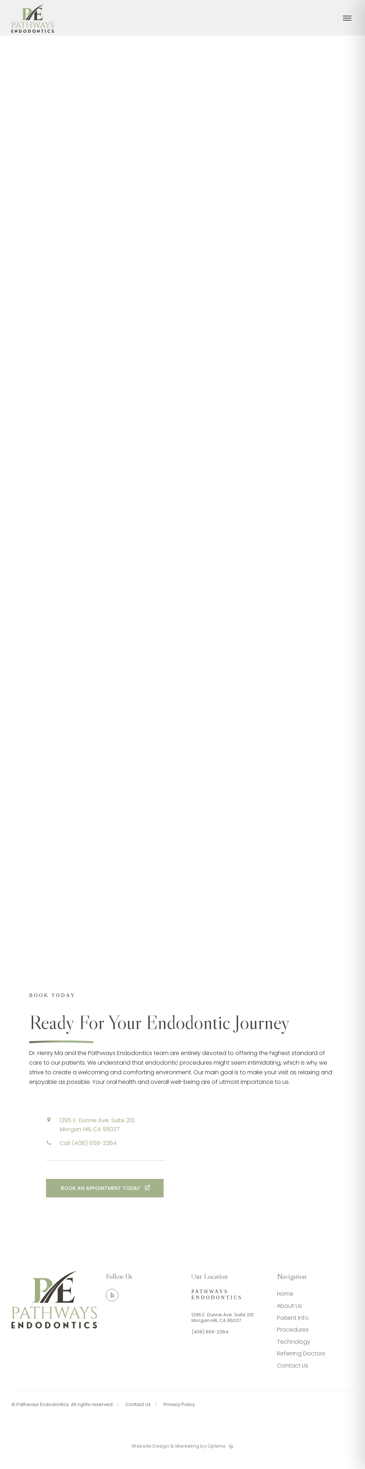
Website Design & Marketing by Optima (178, 1458)
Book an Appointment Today (100, 1201)
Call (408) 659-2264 (88, 1156)
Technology (293, 1354)
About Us (289, 1318)
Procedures (293, 1342)
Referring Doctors (301, 1366)
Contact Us (292, 1378)
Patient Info (293, 1330)
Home (285, 1306)
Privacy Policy (179, 1417)
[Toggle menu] (347, 23)
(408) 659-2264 (209, 1344)
